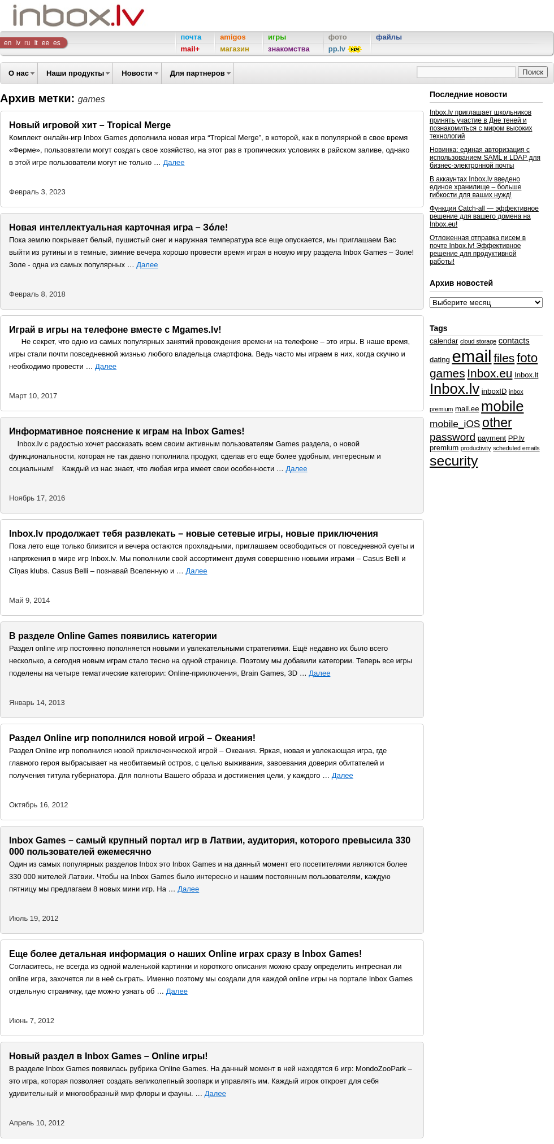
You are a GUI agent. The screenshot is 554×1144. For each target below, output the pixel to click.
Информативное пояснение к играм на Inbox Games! (127, 431)
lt (36, 43)
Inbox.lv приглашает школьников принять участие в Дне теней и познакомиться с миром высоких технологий (481, 124)
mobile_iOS (455, 423)
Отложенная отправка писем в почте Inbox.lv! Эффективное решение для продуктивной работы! (478, 250)
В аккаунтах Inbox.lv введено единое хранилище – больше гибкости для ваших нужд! (475, 187)
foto (527, 358)
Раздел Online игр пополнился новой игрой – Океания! (132, 738)
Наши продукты (75, 73)
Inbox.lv (454, 389)
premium (444, 447)
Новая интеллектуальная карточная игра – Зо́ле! (118, 227)
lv (17, 43)
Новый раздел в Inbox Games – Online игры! (108, 1056)
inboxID (494, 391)
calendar (444, 341)
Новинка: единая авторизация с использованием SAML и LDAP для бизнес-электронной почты (485, 157)
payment (492, 438)
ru (27, 43)
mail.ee (467, 408)
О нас (18, 73)
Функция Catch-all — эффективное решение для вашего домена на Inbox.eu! (484, 216)
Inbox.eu (489, 373)
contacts (514, 340)
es (56, 43)
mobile (502, 406)
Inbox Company (53, 15)
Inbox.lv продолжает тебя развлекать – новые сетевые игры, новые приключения (193, 533)
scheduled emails (516, 448)
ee (45, 43)
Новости (137, 73)
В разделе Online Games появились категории (113, 636)
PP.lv (516, 438)
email (471, 356)
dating (440, 359)
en (7, 43)
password (452, 437)
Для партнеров (197, 73)
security (454, 460)
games (447, 373)
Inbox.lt (526, 375)
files (504, 357)
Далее (173, 162)
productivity (476, 448)
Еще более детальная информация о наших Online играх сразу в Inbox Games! (185, 954)
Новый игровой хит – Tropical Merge (90, 125)
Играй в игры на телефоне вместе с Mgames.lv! (115, 329)
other (497, 422)
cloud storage (478, 341)
